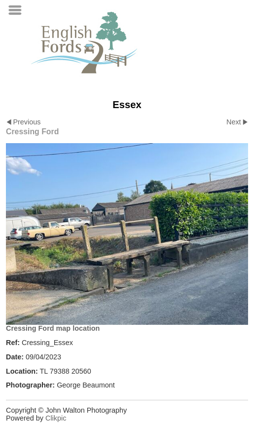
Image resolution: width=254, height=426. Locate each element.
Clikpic (55, 418)
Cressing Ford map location (53, 328)
